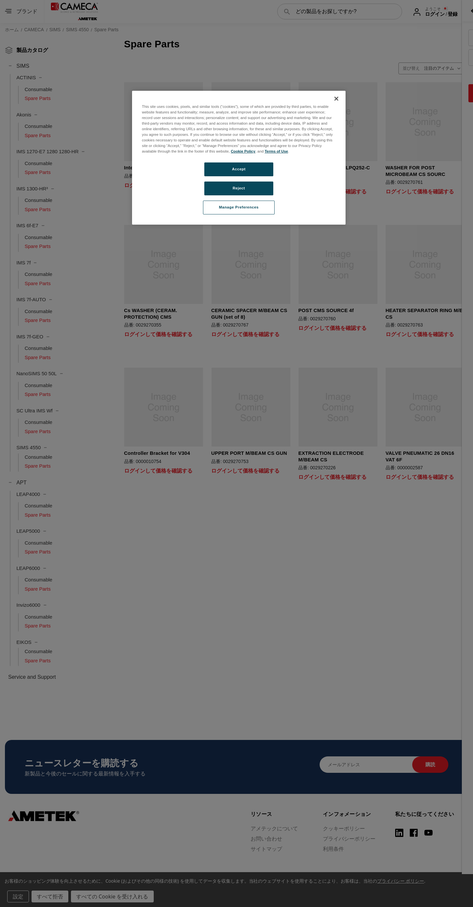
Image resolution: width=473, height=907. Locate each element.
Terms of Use (276, 151)
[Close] (336, 98)
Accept (238, 169)
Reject (239, 188)
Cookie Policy (243, 151)
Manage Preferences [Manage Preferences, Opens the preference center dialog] (239, 207)
